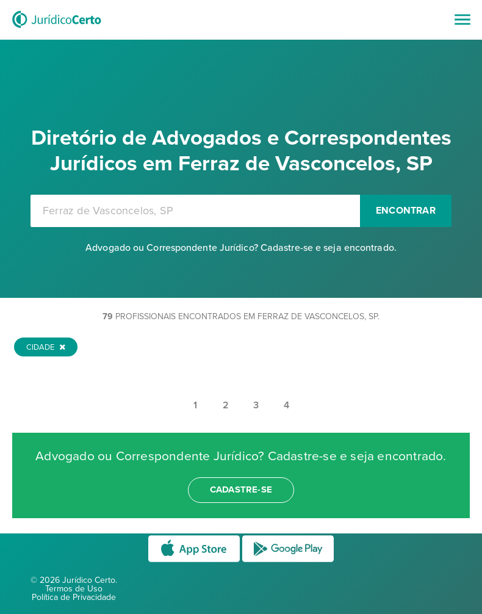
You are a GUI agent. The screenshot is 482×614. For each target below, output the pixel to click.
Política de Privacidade (74, 597)
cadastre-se (241, 489)
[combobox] (195, 211)
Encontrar (406, 210)
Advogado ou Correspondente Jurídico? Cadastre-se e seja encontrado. (241, 248)
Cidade (45, 347)
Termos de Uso (74, 588)
